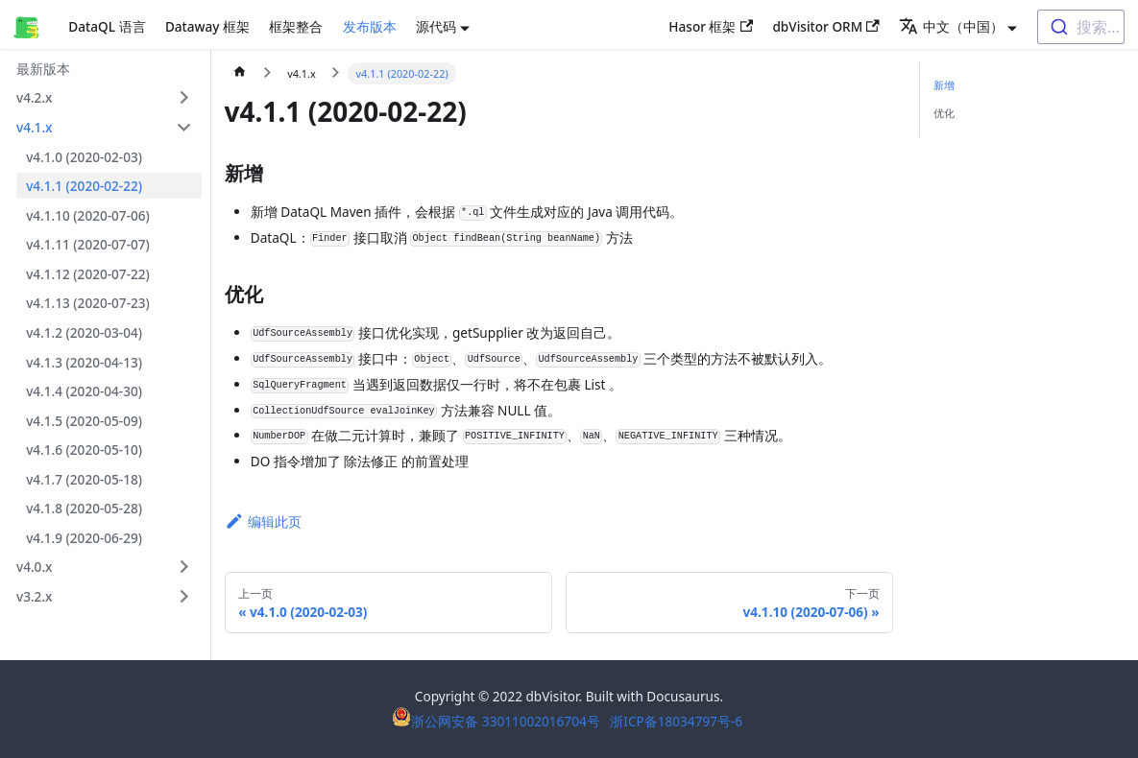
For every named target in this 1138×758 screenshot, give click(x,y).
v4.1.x (34, 127)
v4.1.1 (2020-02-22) (84, 186)
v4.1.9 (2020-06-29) (84, 538)
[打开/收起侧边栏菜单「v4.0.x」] (184, 567)
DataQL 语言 (106, 26)
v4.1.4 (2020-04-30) (84, 391)
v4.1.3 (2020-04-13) (84, 362)
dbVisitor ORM (825, 26)
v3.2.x (34, 596)
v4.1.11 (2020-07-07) (88, 244)
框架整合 (296, 26)
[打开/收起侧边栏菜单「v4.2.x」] (184, 97)
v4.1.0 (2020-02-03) (84, 157)
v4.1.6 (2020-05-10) (84, 449)
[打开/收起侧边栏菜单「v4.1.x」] (184, 127)
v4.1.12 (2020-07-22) (88, 274)
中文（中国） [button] (951, 26)
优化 (944, 113)
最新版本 (43, 68)
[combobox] (1081, 27)
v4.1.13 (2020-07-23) (88, 303)
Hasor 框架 (710, 26)
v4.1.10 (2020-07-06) (88, 215)
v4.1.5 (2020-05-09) (84, 421)
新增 (944, 85)
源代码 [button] (436, 26)
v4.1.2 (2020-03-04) (84, 332)
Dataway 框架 (207, 26)
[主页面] (240, 73)
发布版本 (370, 26)
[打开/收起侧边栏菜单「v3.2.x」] (184, 596)
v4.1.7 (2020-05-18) (84, 479)
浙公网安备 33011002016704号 (497, 721)
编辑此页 (263, 521)
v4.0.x (34, 566)
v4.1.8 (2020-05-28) (84, 508)
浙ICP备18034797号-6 (676, 721)
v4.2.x (34, 97)
